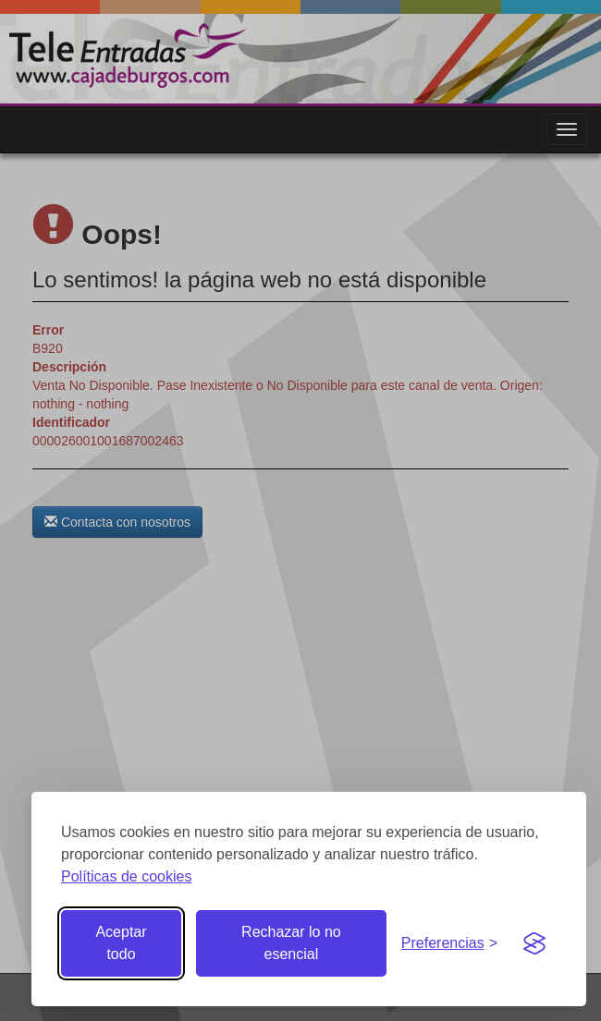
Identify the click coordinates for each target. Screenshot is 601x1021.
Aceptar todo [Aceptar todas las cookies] (120, 943)
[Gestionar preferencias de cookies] (449, 943)
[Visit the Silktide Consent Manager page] (534, 943)
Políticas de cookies (126, 876)
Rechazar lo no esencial (291, 943)
